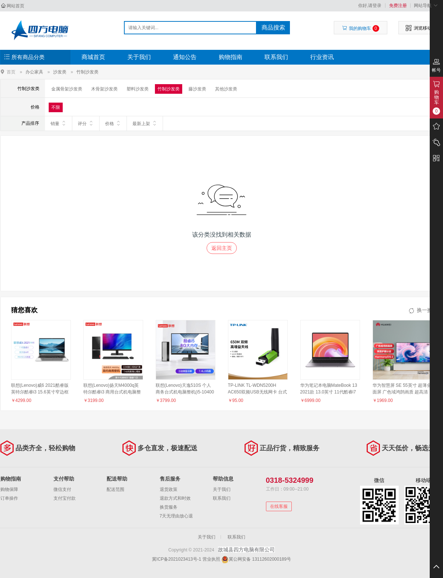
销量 (58, 123)
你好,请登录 (369, 5)
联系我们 (276, 57)
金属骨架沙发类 (66, 89)
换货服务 (168, 507)
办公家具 (34, 72)
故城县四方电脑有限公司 (39, 30)
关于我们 (139, 57)
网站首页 (15, 5)
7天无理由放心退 (176, 516)
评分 (86, 123)
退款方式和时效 (175, 498)
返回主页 (221, 248)
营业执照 (211, 559)
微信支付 (62, 489)
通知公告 (185, 57)
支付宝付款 (64, 498)
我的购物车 (360, 28)
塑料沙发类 (138, 89)
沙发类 (59, 72)
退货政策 (168, 489)
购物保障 (9, 489)
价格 (113, 123)
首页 (11, 71)
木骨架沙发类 (104, 89)
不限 (55, 107)
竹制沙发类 (87, 72)
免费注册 (398, 5)
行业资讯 (322, 57)
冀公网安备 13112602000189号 (260, 559)
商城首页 (93, 57)
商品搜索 (273, 27)
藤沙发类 (197, 89)
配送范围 (115, 489)
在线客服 (279, 506)
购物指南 (230, 57)
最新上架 (144, 123)
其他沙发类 (226, 89)
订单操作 (9, 498)
